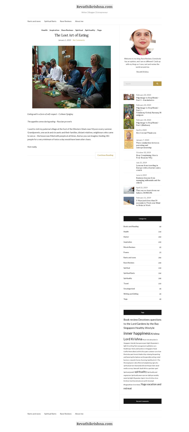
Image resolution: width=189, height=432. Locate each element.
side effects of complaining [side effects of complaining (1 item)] (143, 363)
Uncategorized (129, 289)
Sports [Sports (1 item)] (143, 378)
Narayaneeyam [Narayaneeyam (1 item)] (141, 343)
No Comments (79, 40)
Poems (126, 252)
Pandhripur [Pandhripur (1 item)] (127, 349)
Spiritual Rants (50, 21)
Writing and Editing (131, 294)
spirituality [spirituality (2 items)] (141, 371)
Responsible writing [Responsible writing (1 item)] (149, 357)
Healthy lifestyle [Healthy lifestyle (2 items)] (144, 327)
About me (79, 21)
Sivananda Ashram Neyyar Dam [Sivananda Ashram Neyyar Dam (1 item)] (144, 365)
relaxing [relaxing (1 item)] (149, 354)
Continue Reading (105, 155)
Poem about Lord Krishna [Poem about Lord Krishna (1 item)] (136, 351)
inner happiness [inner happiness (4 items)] (137, 333)
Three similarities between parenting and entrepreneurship (147, 145)
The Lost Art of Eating (71, 35)
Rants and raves (34, 21)
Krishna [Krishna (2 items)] (155, 333)
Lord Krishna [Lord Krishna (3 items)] (133, 339)
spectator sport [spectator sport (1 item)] (153, 368)
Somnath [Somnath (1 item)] (136, 368)
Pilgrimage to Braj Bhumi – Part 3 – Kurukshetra (147, 99)
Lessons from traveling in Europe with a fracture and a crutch (148, 167)
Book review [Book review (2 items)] (131, 319)
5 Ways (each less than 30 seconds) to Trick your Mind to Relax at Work (148, 202)
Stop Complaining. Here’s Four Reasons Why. (147, 156)
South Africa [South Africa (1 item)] (144, 368)
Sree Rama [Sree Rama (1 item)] (136, 384)
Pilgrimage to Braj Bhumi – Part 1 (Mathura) (147, 124)
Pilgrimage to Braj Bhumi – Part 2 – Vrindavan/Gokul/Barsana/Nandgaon (148, 111)
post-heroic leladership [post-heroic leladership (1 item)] (138, 354)
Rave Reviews (66, 21)
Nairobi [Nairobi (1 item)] (133, 343)
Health (44, 30)
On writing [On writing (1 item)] (130, 346)
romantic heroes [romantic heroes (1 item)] (135, 360)
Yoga (99, 30)
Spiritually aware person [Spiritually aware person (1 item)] (139, 375)
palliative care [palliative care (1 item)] (151, 346)
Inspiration (54, 30)
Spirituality (90, 30)
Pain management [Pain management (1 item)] (140, 346)
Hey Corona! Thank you (146, 133)
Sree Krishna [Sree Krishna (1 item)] (150, 378)
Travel (126, 283)
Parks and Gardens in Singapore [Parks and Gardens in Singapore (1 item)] (142, 349)
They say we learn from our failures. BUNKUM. (148, 191)
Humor (126, 237)
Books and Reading (131, 226)
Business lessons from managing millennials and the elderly (148, 180)
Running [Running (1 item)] (144, 360)
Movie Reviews (129, 247)
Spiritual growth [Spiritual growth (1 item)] (129, 372)
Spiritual (79, 30)
